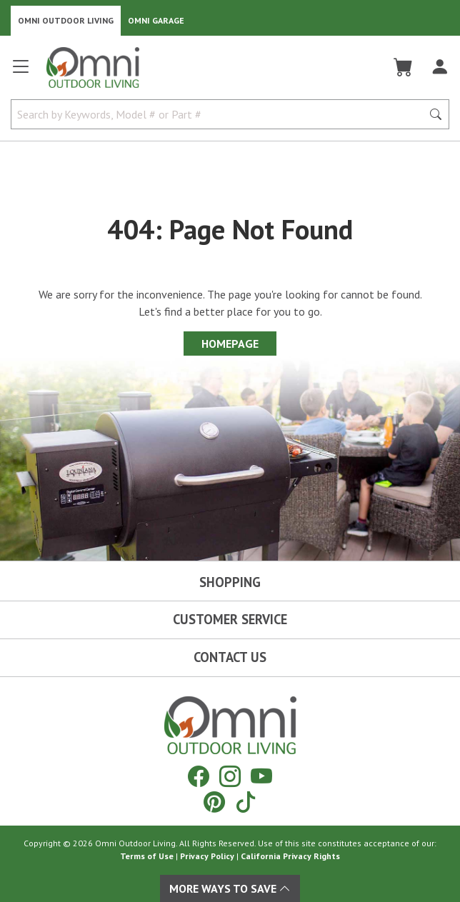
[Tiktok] (245, 802)
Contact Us (230, 657)
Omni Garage (156, 20)
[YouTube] (261, 776)
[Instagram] (230, 776)
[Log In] (439, 67)
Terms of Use (147, 856)
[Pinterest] (214, 802)
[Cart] (403, 67)
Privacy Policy (207, 856)
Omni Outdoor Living (66, 20)
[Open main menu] (21, 72)
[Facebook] (198, 776)
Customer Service (230, 619)
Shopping (230, 582)
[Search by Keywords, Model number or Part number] (220, 114)
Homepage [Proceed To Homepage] (230, 343)
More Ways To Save (230, 888)
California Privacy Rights (290, 856)
